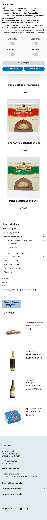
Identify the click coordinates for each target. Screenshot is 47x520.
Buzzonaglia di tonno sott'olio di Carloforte (34, 411)
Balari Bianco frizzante (34, 385)
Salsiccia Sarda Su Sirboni (34, 325)
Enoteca (30, 351)
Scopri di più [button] (23, 63)
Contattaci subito (12, 483)
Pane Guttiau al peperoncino (23, 143)
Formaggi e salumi (34, 323)
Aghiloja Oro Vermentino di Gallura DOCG (34, 354)
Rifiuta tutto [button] (13, 69)
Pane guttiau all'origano (23, 201)
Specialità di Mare (34, 408)
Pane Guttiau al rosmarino (23, 85)
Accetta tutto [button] (34, 69)
